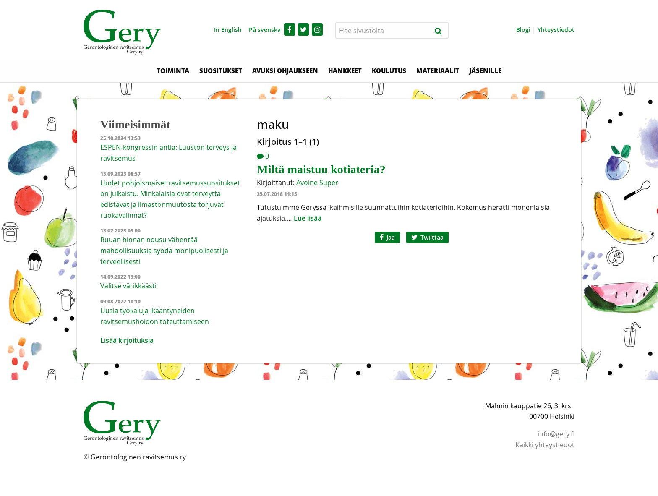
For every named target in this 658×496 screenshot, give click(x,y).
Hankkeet (345, 70)
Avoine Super (317, 182)
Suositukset (220, 70)
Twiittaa (427, 237)
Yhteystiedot (556, 30)
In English (228, 30)
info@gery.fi (556, 434)
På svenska (265, 30)
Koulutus (389, 70)
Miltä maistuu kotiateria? (321, 169)
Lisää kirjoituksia (127, 340)
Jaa (387, 237)
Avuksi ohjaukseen (285, 70)
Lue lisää (307, 218)
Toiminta (173, 70)
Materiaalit (437, 70)
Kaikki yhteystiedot (544, 444)
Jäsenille (485, 70)
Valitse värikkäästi (128, 285)
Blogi (523, 30)
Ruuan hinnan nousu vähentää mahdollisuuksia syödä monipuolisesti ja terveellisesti (164, 250)
